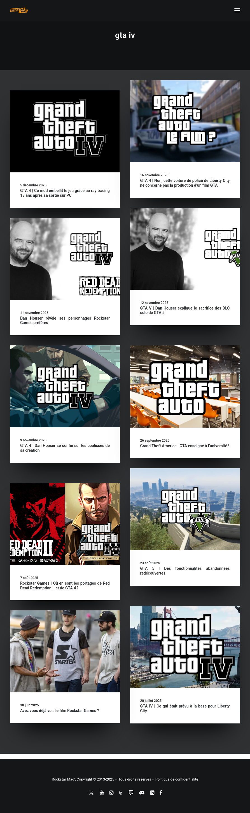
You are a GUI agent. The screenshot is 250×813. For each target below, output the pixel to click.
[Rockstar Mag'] (19, 10)
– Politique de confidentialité (175, 779)
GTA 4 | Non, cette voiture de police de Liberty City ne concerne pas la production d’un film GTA (185, 183)
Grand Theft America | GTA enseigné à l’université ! (184, 446)
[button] (237, 10)
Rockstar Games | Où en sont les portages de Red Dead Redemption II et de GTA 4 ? (65, 585)
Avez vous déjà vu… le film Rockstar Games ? (59, 710)
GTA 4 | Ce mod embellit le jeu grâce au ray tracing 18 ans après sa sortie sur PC (65, 193)
